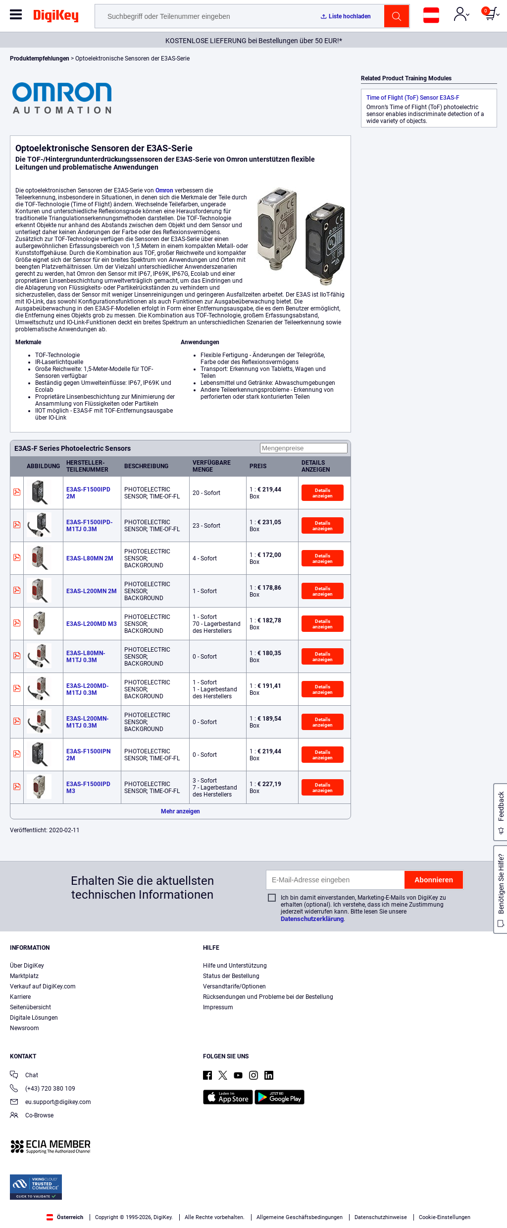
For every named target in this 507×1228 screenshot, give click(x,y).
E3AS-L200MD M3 (91, 623)
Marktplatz (24, 976)
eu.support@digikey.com (50, 1102)
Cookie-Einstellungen (444, 1217)
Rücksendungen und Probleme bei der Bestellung (268, 996)
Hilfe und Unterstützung (235, 965)
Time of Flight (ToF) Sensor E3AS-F (412, 97)
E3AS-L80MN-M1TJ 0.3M (85, 657)
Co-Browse (31, 1116)
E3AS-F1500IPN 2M (88, 755)
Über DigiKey (27, 965)
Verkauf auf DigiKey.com (43, 986)
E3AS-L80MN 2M (89, 558)
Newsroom (24, 1028)
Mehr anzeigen (180, 811)
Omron (164, 190)
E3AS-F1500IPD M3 (88, 788)
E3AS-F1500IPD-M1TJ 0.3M (89, 526)
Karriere (20, 996)
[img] (56, 18)
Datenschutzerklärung (312, 918)
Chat (24, 1076)
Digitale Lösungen (34, 1017)
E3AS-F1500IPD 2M (88, 493)
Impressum (218, 1007)
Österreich (65, 1217)
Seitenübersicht (30, 1007)
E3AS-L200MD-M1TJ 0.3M (87, 689)
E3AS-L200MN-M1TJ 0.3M (87, 722)
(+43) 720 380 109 (42, 1089)
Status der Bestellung (231, 976)
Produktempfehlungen (40, 58)
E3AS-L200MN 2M (91, 591)
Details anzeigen (322, 492)
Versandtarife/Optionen (234, 986)
